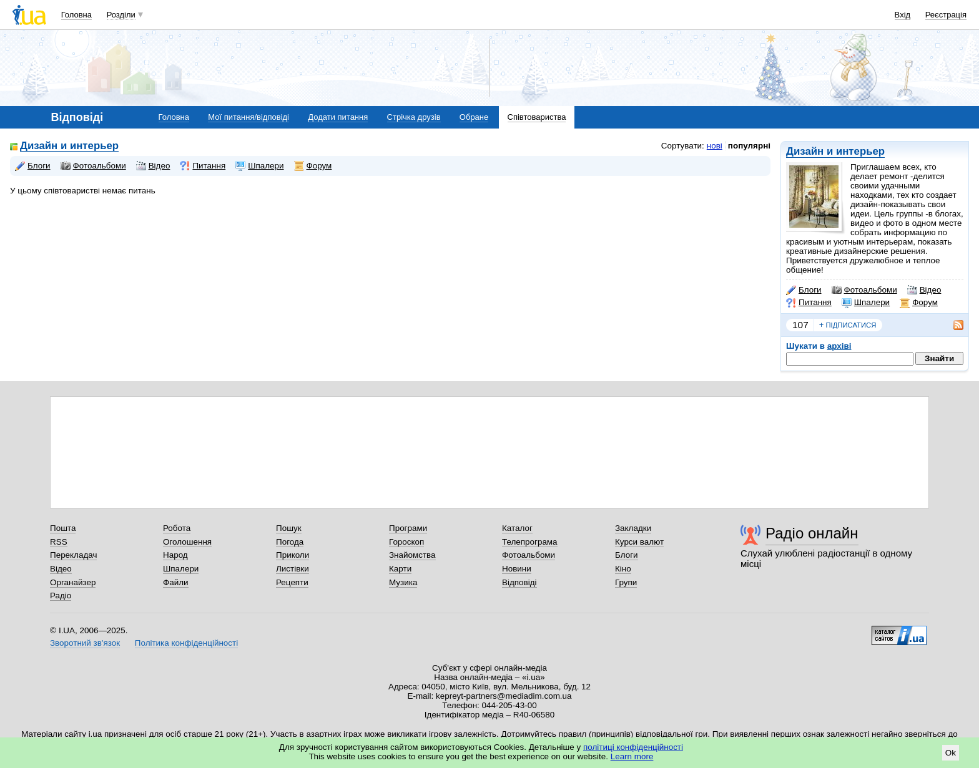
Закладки (633, 528)
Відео (924, 290)
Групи (626, 582)
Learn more (632, 756)
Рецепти (292, 582)
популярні (749, 145)
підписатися (848, 325)
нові (714, 145)
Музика (403, 582)
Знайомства (412, 555)
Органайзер (73, 582)
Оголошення (187, 542)
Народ (175, 555)
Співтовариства (537, 117)
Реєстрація (946, 14)
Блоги (804, 290)
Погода (289, 542)
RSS (58, 542)
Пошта (63, 528)
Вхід (903, 14)
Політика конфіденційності (186, 643)
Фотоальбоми (864, 290)
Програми (408, 528)
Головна (76, 14)
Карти (400, 568)
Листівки (292, 568)
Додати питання (338, 117)
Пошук (289, 528)
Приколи (292, 555)
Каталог (517, 528)
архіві (839, 346)
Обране (474, 117)
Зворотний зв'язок (85, 643)
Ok (950, 752)
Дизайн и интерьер (835, 151)
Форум (919, 303)
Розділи (121, 14)
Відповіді (519, 582)
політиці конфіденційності (633, 747)
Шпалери (866, 303)
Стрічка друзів (414, 117)
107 (800, 324)
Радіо (60, 595)
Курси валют (639, 542)
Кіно (623, 568)
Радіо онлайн (811, 533)
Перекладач (73, 555)
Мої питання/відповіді (248, 117)
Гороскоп (406, 542)
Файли (176, 582)
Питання (809, 303)
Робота (176, 528)
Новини (516, 568)
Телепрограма (530, 542)
